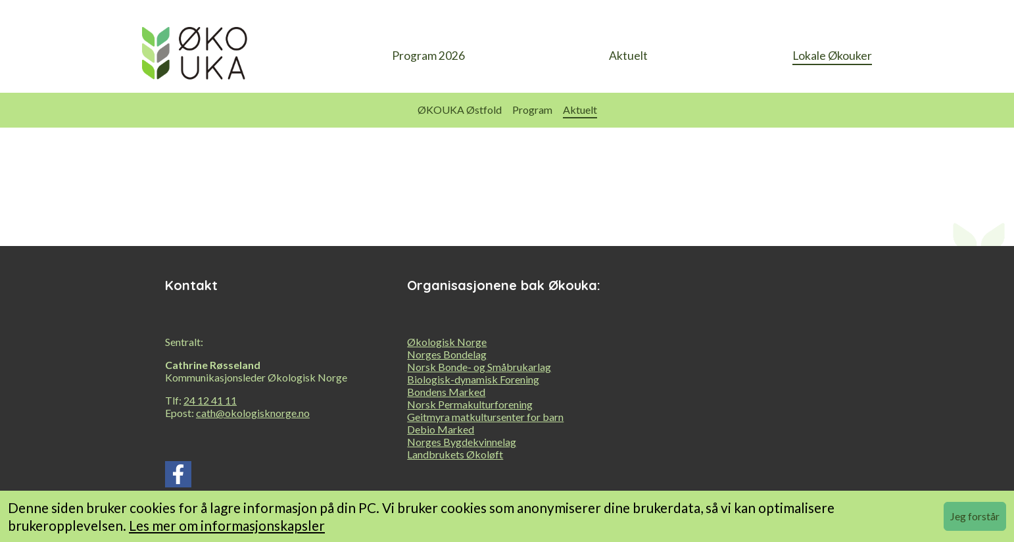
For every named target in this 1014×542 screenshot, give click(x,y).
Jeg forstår (975, 516)
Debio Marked (440, 429)
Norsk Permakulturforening (470, 404)
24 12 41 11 (210, 400)
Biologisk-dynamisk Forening (473, 379)
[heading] (194, 56)
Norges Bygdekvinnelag (461, 441)
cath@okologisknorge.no (253, 412)
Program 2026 (428, 55)
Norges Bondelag (447, 354)
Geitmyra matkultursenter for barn (485, 416)
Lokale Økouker (832, 55)
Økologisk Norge (447, 341)
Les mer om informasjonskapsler (227, 525)
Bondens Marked (446, 391)
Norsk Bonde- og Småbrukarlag (479, 366)
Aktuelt (628, 55)
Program (532, 109)
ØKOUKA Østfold (460, 109)
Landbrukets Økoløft (455, 454)
